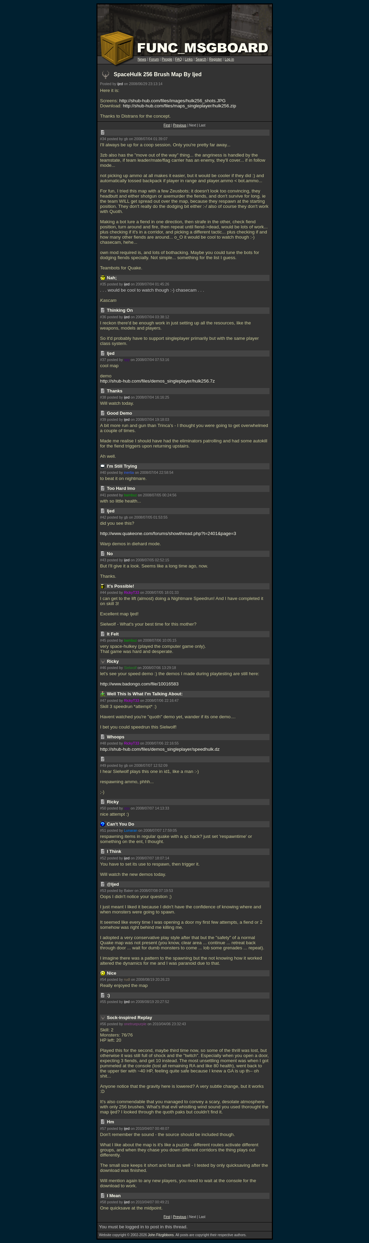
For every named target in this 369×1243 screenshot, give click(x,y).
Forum (154, 59)
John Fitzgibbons (161, 1235)
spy (127, 360)
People (167, 59)
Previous (179, 125)
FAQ (178, 59)
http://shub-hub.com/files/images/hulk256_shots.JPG (172, 100)
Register (215, 59)
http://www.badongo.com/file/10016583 (139, 683)
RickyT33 (131, 592)
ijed (120, 84)
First (166, 125)
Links (189, 59)
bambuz (130, 495)
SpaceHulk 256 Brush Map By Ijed (158, 74)
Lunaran (130, 830)
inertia (129, 472)
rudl (127, 979)
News (142, 59)
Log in (229, 59)
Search (201, 59)
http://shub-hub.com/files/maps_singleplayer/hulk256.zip (179, 105)
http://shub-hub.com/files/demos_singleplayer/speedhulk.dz (160, 749)
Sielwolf (130, 668)
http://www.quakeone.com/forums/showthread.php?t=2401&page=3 (168, 533)
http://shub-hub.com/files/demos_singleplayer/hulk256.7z (157, 381)
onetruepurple (135, 1024)
